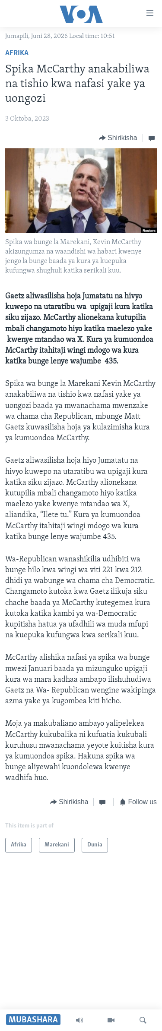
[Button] (118, 137)
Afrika (17, 53)
